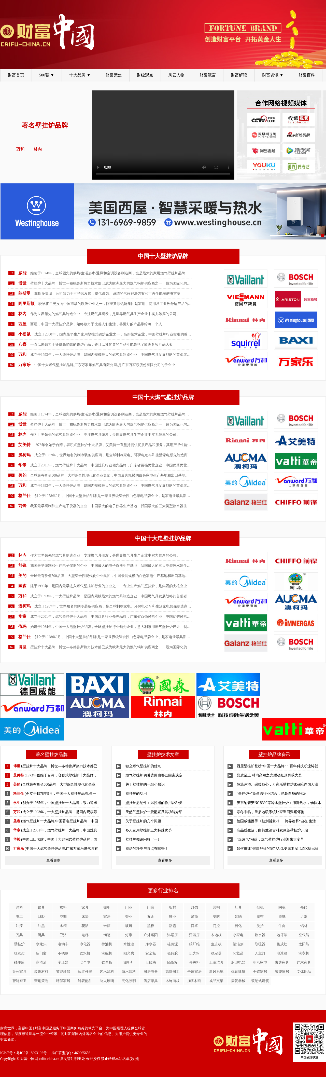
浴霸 (172, 926)
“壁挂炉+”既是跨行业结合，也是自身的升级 (271, 794)
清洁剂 (238, 944)
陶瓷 (282, 907)
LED (41, 916)
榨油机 (107, 944)
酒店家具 (151, 981)
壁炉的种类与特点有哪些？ (146, 849)
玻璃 (128, 926)
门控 (216, 926)
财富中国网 (29, 1059)
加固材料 (194, 981)
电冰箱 (282, 953)
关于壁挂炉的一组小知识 (145, 784)
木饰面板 (172, 981)
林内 (22, 314)
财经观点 (145, 75)
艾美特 (24, 444)
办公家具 (19, 972)
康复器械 (238, 981)
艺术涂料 (107, 972)
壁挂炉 (19, 944)
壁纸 (282, 917)
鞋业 (172, 917)
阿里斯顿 (26, 303)
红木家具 (304, 962)
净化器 (85, 944)
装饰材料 (41, 972)
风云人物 (176, 75)
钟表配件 (85, 981)
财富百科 (307, 75)
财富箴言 (208, 75)
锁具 (41, 907)
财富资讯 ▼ (273, 75)
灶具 (238, 907)
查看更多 (53, 860)
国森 (22, 586)
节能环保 (63, 972)
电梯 (85, 935)
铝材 (303, 926)
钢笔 (106, 935)
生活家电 (260, 962)
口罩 (194, 926)
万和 (22, 354)
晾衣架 (19, 953)
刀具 (19, 935)
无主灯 (260, 953)
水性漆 (128, 944)
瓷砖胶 (172, 953)
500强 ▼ (46, 75)
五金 (150, 917)
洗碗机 (107, 953)
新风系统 (216, 972)
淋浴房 (172, 935)
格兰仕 (24, 495)
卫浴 (63, 935)
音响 (238, 917)
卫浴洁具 (216, 962)
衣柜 (63, 907)
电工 (19, 917)
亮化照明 (129, 981)
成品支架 (216, 981)
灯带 (128, 935)
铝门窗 (41, 953)
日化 (238, 926)
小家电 (238, 935)
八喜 (22, 344)
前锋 (22, 506)
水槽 (63, 926)
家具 (85, 907)
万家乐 (24, 364)
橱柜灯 (128, 962)
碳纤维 (194, 944)
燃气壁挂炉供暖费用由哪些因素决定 (153, 775)
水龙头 (41, 944)
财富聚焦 (114, 75)
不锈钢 (63, 953)
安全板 (150, 953)
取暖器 (260, 944)
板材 (172, 907)
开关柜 (194, 962)
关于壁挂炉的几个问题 (143, 821)
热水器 (260, 935)
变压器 (63, 962)
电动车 (63, 944)
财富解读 (239, 75)
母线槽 (150, 962)
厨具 (41, 935)
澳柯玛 (24, 455)
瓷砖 (303, 907)
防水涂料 (129, 972)
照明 (216, 907)
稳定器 (216, 953)
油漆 (19, 926)
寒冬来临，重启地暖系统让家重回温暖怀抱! (271, 812)
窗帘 (260, 917)
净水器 (150, 944)
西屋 (22, 324)
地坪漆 (282, 935)
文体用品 (304, 972)
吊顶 (194, 917)
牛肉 (282, 926)
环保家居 (63, 981)
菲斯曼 (24, 293)
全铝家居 (260, 972)
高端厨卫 (172, 972)
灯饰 (194, 907)
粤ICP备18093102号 (31, 1053)
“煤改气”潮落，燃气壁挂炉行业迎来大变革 (270, 839)
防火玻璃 (107, 981)
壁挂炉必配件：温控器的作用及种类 (153, 803)
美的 (22, 475)
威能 (22, 273)
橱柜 (106, 907)
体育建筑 (238, 972)
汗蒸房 (194, 935)
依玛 (22, 626)
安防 (216, 917)
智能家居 (282, 972)
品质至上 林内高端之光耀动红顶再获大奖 (269, 775)
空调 (63, 917)
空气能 (304, 935)
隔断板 (172, 962)
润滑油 (41, 962)
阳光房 (128, 953)
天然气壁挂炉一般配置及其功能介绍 (153, 812)
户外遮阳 (151, 935)
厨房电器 (151, 972)
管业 (128, 917)
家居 (106, 917)
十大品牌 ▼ (80, 75)
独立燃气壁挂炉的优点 (143, 766)
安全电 (85, 962)
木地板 (216, 935)
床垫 (85, 917)
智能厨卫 (19, 981)
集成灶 (282, 944)
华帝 (22, 465)
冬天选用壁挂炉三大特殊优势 (148, 830)
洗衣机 (304, 953)
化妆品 (238, 953)
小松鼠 (24, 334)
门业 (128, 907)
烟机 (260, 907)
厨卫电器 (238, 962)
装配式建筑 (260, 981)
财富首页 (16, 75)
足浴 (303, 917)
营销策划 (41, 981)
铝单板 (107, 962)
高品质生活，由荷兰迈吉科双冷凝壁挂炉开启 (272, 830)
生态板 (216, 944)
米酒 (106, 926)
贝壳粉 (194, 953)
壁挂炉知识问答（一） (143, 839)
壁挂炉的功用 (136, 794)
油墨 (41, 926)
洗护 (260, 926)
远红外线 (85, 972)
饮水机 (85, 953)
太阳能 (304, 944)
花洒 (85, 926)
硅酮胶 (19, 962)
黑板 (150, 926)
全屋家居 (194, 972)
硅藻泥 (172, 944)
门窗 (150, 907)
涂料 (19, 907)
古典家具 (282, 962)
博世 (22, 283)
